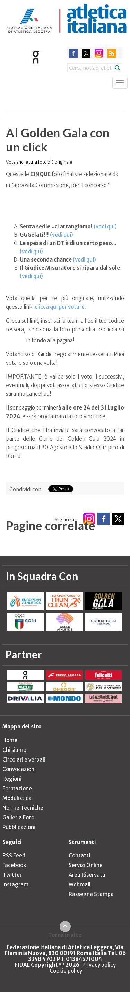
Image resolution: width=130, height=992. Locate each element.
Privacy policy (99, 965)
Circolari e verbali (23, 759)
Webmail (79, 884)
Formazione (17, 788)
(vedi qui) (105, 226)
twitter (86, 53)
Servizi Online (86, 865)
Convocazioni (19, 769)
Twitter (12, 875)
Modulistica (17, 798)
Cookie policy (66, 971)
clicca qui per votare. (60, 307)
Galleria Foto (18, 817)
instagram (99, 53)
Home (9, 740)
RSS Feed (13, 855)
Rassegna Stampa (91, 894)
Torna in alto (65, 935)
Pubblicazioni (18, 827)
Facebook (14, 865)
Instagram (15, 884)
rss (111, 53)
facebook (73, 53)
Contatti (79, 855)
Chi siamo (14, 750)
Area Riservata (87, 875)
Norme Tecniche (22, 808)
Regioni (11, 779)
